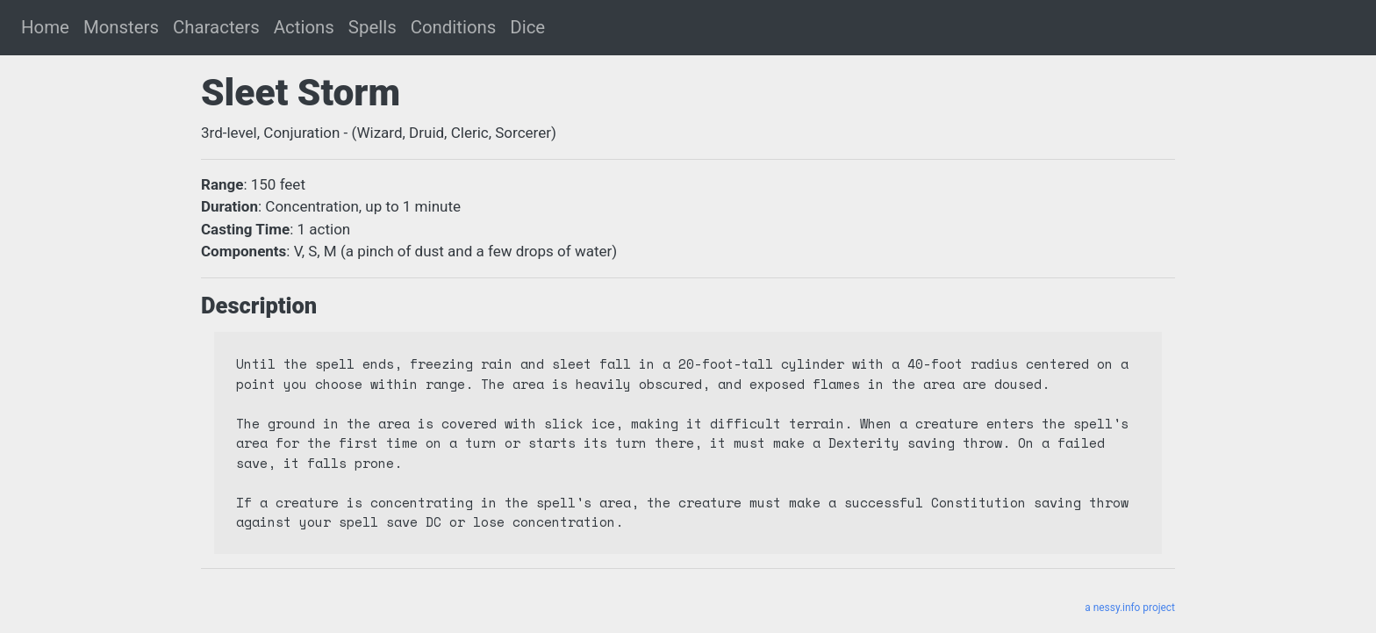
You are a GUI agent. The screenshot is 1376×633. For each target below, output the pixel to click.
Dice (527, 27)
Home (45, 27)
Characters (216, 27)
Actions (304, 27)
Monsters (121, 27)
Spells (372, 27)
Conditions (454, 27)
